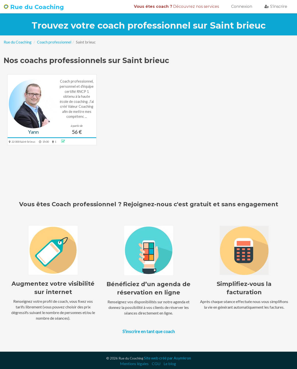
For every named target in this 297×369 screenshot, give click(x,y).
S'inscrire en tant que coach (148, 331)
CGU (156, 363)
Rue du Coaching (34, 7)
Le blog (170, 363)
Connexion (241, 6)
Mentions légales (134, 363)
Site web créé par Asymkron (167, 358)
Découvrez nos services (176, 6)
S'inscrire (275, 6)
